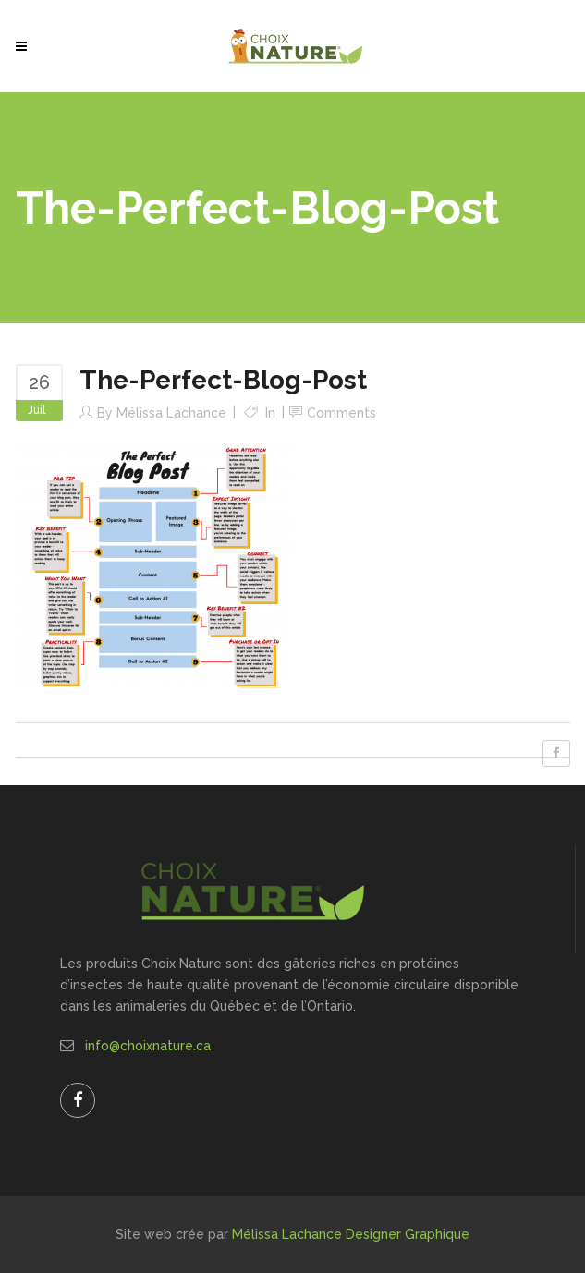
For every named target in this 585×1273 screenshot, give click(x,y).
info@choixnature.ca (148, 1045)
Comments (341, 413)
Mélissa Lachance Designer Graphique (350, 1234)
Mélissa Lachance (171, 413)
